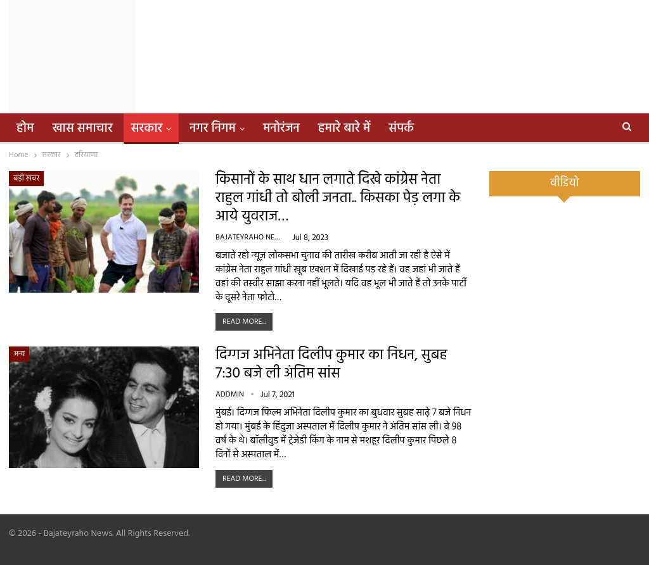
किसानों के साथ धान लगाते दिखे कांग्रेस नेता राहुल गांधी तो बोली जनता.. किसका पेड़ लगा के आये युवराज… (337, 198)
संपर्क (401, 128)
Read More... (244, 321)
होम (25, 128)
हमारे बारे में (344, 128)
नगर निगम (213, 128)
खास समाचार (83, 128)
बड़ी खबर (26, 178)
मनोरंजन (281, 128)
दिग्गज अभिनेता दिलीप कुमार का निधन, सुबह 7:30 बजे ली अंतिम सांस (331, 365)
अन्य (19, 354)
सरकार (147, 128)
